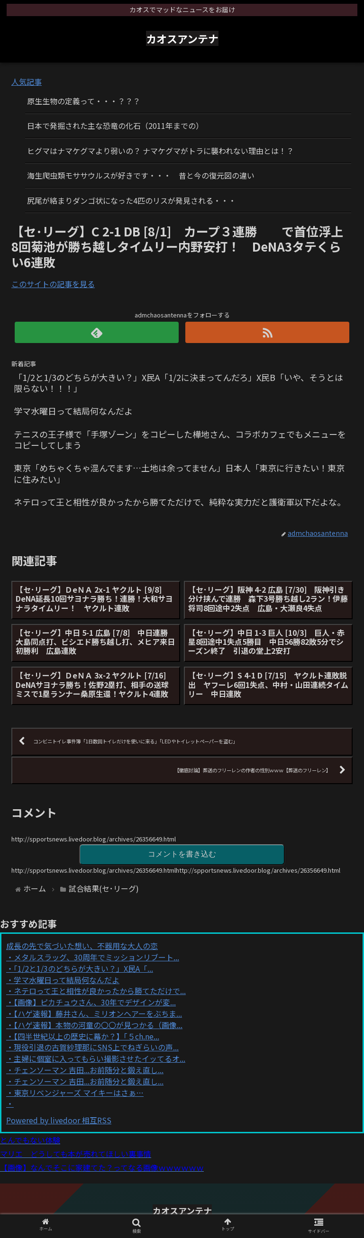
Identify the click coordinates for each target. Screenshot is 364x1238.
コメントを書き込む (182, 854)
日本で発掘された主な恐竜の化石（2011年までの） (115, 125)
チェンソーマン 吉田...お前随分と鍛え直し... (89, 1069)
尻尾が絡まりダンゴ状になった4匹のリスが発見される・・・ (131, 200)
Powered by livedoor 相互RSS (58, 1120)
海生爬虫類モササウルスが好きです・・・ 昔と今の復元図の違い (141, 175)
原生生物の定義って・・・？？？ (83, 101)
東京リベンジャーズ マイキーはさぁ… (79, 1092)
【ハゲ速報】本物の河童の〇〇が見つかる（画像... (98, 1024)
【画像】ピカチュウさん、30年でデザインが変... (95, 1002)
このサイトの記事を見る (53, 283)
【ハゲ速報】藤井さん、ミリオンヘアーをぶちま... (98, 1013)
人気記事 (26, 81)
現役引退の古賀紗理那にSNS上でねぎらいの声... (96, 1047)
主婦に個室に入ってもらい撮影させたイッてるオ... (99, 1058)
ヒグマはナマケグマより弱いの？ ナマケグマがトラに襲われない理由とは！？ (160, 150)
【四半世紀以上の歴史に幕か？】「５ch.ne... (86, 1036)
